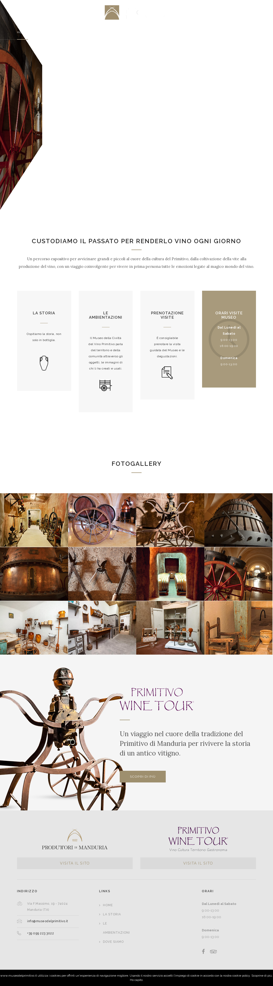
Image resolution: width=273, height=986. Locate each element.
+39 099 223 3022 (40, 933)
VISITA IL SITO (75, 863)
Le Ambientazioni (116, 928)
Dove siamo (113, 942)
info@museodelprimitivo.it (47, 921)
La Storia (112, 914)
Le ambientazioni (105, 315)
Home (108, 905)
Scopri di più (143, 776)
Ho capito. (136, 980)
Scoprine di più (261, 975)
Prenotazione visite (167, 315)
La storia (44, 313)
